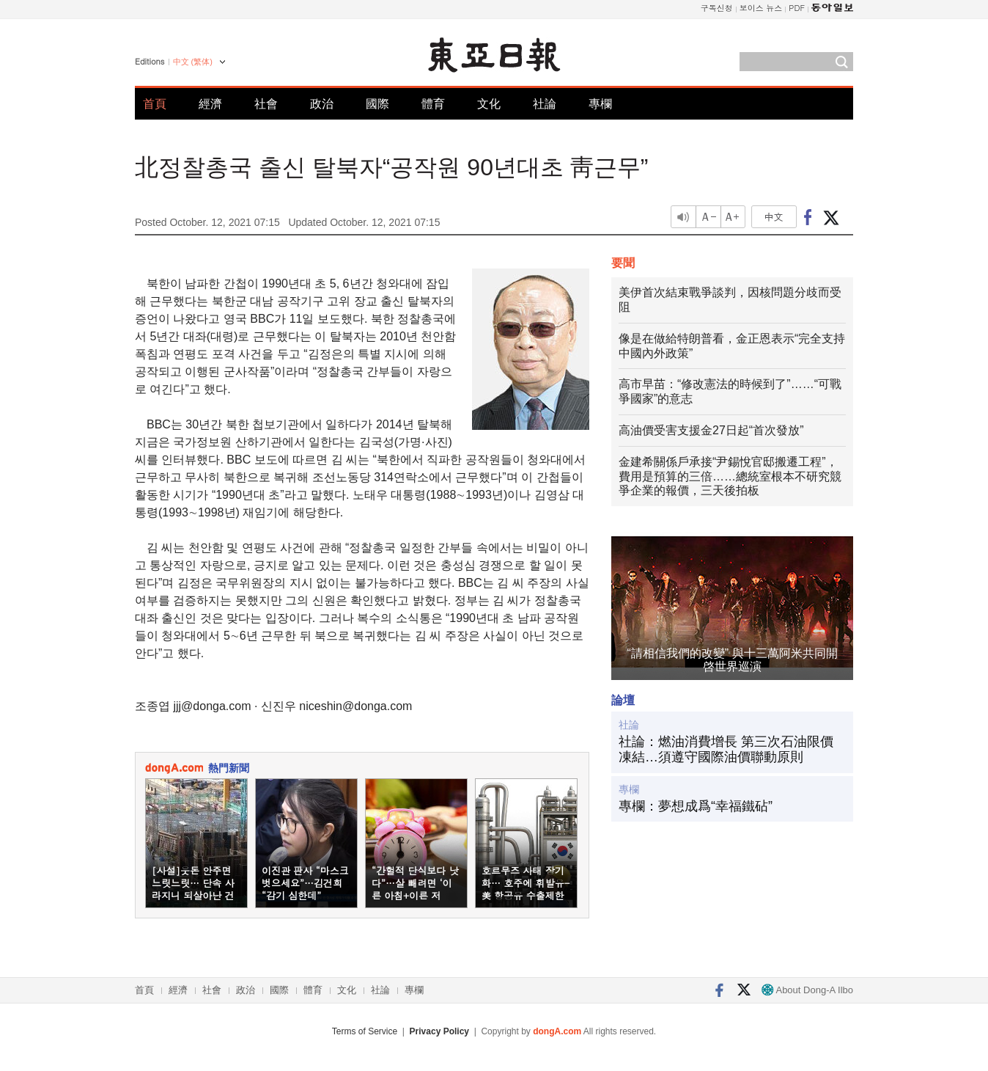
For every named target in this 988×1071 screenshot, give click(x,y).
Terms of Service (364, 1031)
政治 (321, 104)
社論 (544, 104)
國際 (377, 104)
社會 (266, 104)
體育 (433, 104)
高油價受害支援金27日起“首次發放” (711, 430)
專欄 (600, 104)
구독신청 (717, 7)
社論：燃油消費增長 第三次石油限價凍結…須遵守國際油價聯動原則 (726, 749)
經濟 (210, 104)
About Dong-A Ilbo (807, 989)
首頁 (154, 104)
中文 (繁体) (193, 61)
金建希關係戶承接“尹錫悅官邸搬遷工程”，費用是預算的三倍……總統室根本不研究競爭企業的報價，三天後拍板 (730, 476)
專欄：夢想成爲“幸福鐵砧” (696, 806)
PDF (797, 7)
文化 (489, 104)
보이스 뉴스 (761, 7)
